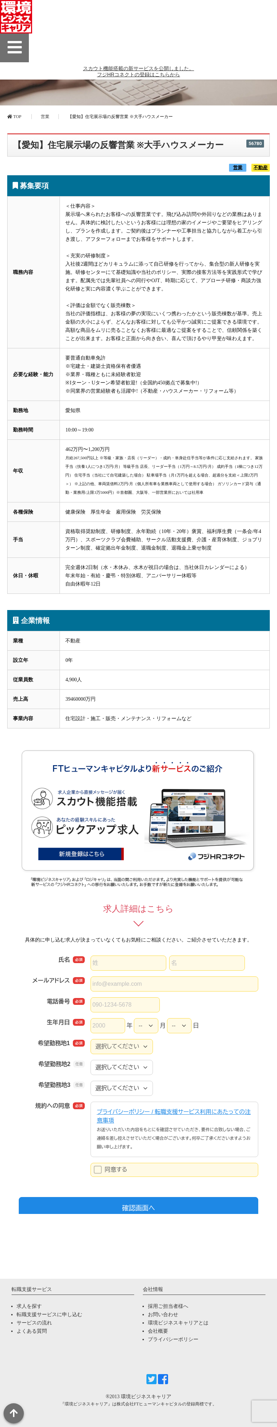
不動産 (261, 167)
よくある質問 (32, 1331)
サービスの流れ (34, 1323)
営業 (45, 116)
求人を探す (29, 1306)
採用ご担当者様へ (168, 1306)
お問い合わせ (163, 1314)
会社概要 (158, 1331)
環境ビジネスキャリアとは (178, 1323)
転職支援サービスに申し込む (49, 1314)
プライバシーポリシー (173, 1339)
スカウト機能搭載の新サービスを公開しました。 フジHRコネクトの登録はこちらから (138, 76)
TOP (14, 116)
